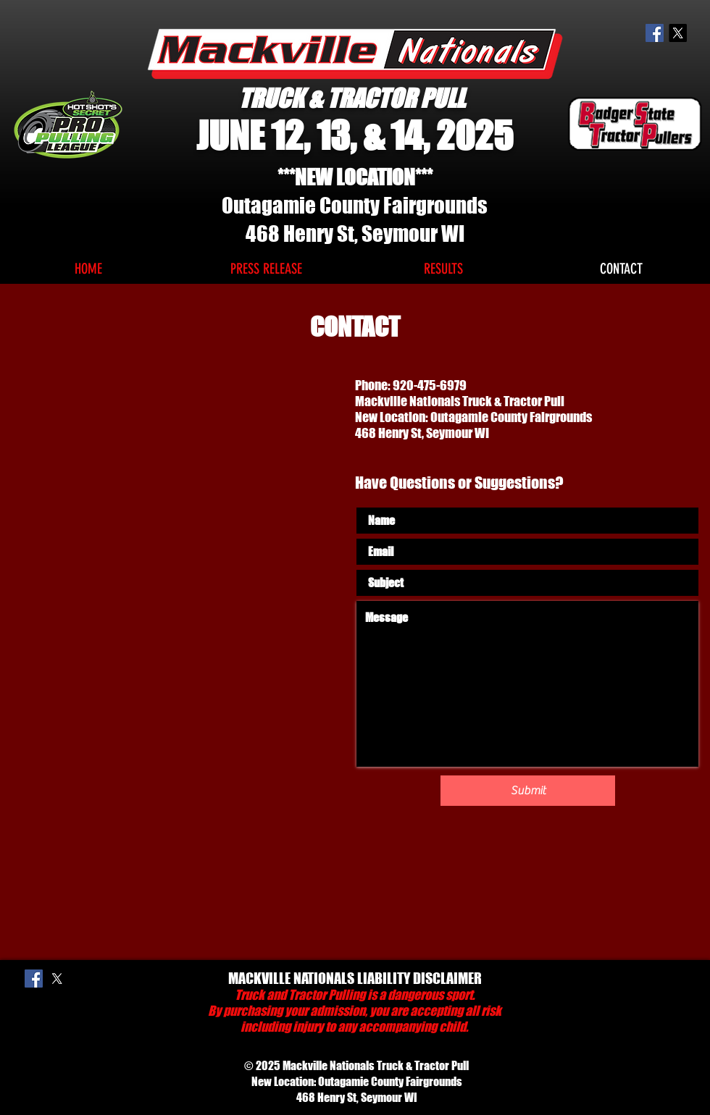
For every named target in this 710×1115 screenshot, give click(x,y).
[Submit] (527, 790)
